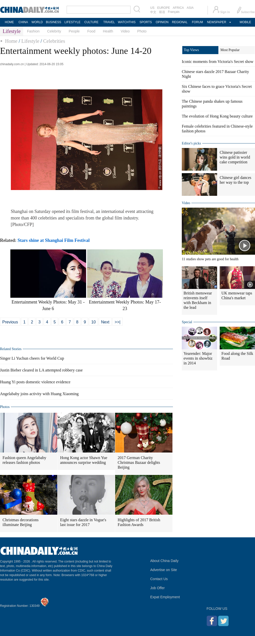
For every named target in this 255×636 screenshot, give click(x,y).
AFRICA (178, 8)
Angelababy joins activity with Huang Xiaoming (39, 394)
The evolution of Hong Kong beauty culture (217, 116)
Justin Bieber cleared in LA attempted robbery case (41, 370)
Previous (10, 322)
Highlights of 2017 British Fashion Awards (139, 522)
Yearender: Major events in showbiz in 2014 (198, 358)
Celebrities (54, 41)
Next (105, 322)
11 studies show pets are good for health (210, 259)
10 (93, 322)
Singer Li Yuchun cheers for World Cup (32, 358)
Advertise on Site (163, 570)
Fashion (33, 31)
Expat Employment (165, 597)
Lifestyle (30, 41)
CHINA (23, 22)
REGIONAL (180, 22)
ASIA (190, 8)
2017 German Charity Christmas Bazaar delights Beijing (139, 462)
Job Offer (157, 588)
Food (91, 31)
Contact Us (159, 579)
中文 (153, 12)
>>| (117, 322)
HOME (9, 22)
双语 (162, 12)
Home (11, 41)
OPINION (162, 22)
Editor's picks (191, 143)
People (74, 31)
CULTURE (91, 22)
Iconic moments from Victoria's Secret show (217, 61)
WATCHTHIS (127, 22)
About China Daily (164, 561)
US (152, 8)
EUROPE (163, 8)
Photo (142, 31)
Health (108, 31)
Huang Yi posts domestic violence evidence (35, 382)
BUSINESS (53, 22)
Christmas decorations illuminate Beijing (21, 522)
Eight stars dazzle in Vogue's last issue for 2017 (83, 522)
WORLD (37, 22)
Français (174, 12)
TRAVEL (109, 22)
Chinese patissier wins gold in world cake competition (235, 157)
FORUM (197, 22)
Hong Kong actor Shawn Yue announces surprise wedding (83, 460)
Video (125, 31)
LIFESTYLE (72, 22)
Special (187, 322)
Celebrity (54, 31)
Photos (5, 407)
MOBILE (245, 22)
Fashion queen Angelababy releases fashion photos (24, 460)
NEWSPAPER (216, 22)
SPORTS (145, 22)
